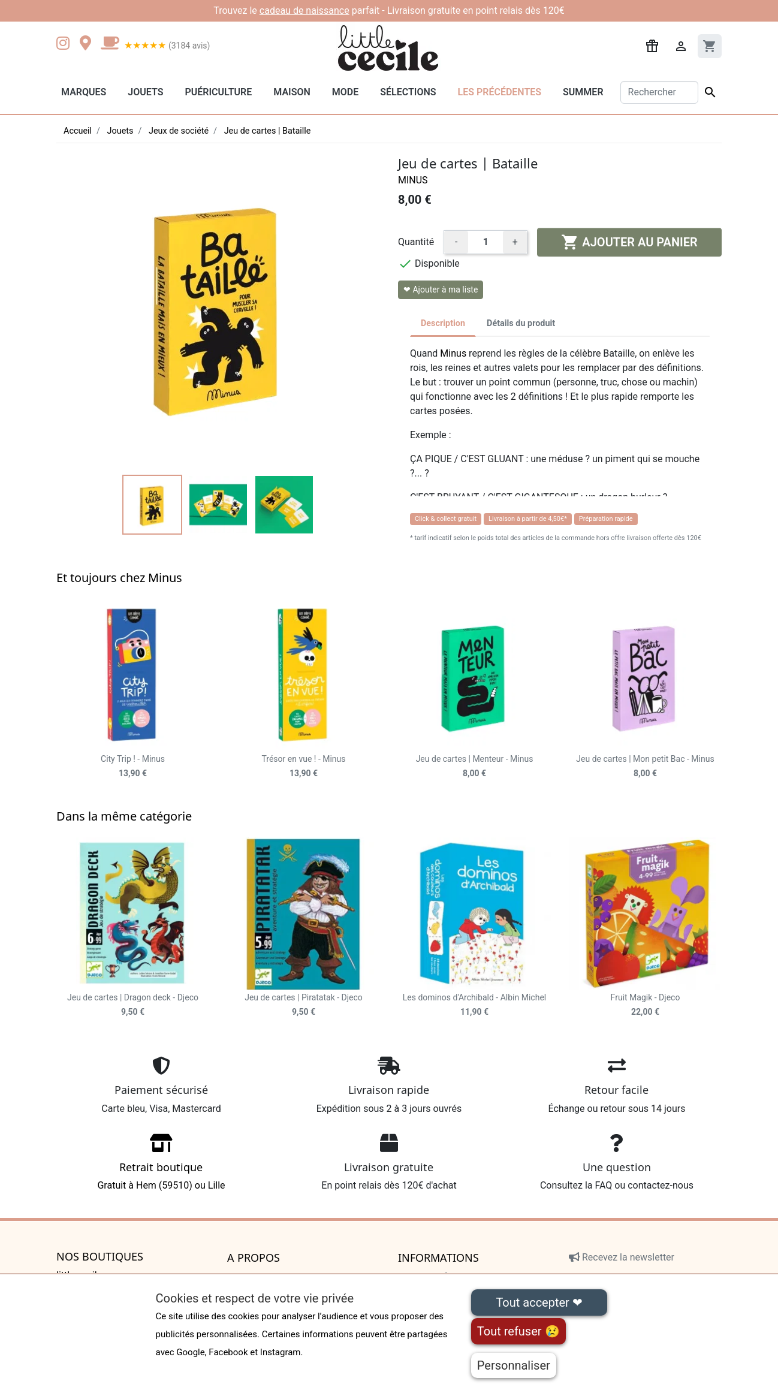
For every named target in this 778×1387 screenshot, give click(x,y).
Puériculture (218, 92)
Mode (345, 92)
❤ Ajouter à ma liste (440, 289)
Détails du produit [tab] (521, 323)
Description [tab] (443, 323)
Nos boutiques (99, 1257)
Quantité (416, 242)
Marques (83, 92)
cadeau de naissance (304, 10)
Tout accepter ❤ (539, 1302)
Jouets (145, 92)
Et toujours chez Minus (119, 577)
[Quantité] (485, 242)
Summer (583, 92)
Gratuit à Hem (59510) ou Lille (161, 1166)
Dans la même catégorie (124, 816)
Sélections (408, 92)
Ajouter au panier (629, 242)
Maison (291, 92)
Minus (413, 180)
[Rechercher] (659, 92)
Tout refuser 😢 (518, 1331)
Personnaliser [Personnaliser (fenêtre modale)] (513, 1365)
